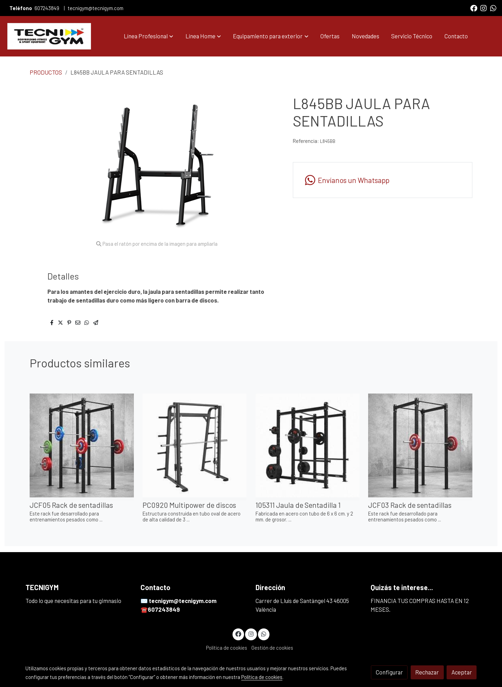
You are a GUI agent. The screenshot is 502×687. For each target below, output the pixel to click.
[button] (148, 36)
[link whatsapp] (493, 7)
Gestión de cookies (272, 647)
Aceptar (461, 672)
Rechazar (427, 672)
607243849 (47, 8)
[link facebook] (473, 7)
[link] (49, 36)
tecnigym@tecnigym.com (95, 8)
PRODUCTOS (46, 72)
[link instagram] (483, 7)
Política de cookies (226, 647)
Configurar (389, 672)
